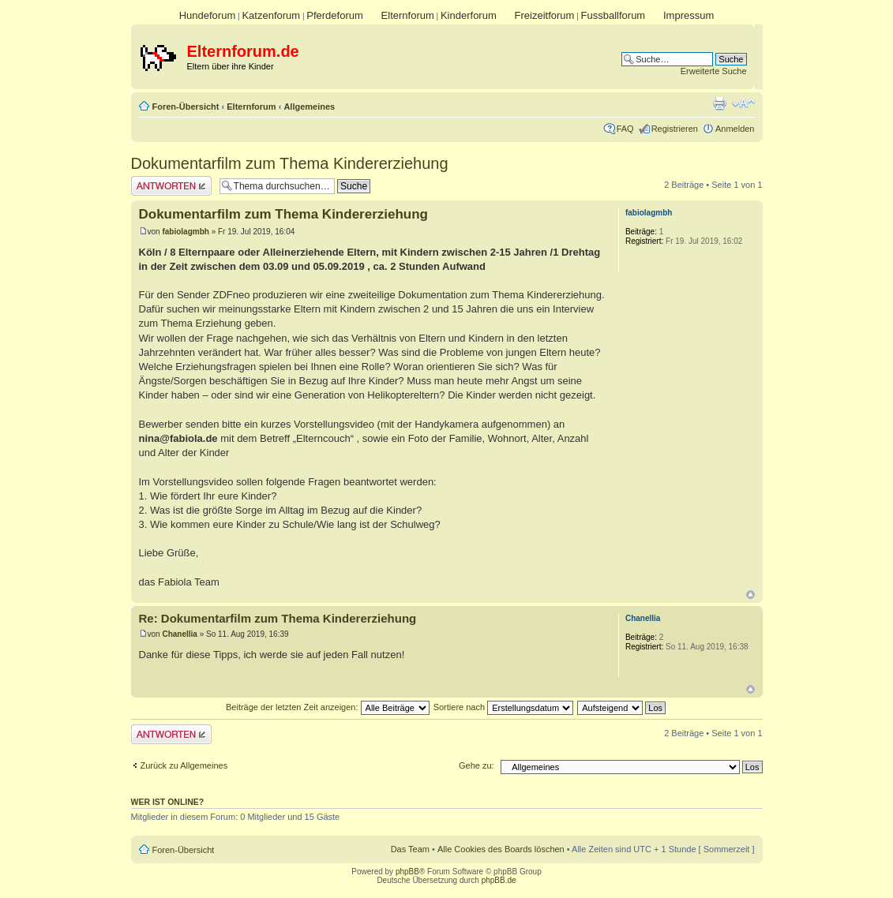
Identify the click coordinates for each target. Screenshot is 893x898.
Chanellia (179, 634)
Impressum (688, 15)
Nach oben (750, 594)
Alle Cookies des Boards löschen (501, 849)
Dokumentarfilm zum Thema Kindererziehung (289, 163)
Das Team (410, 849)
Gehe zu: (476, 765)
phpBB (407, 871)
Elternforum (407, 15)
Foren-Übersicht (185, 106)
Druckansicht (719, 103)
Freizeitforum (545, 15)
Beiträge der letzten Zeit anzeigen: (328, 707)
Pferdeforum (334, 15)
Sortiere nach (503, 707)
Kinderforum (469, 15)
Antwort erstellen (171, 186)
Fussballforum (613, 15)
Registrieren (674, 128)
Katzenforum (271, 15)
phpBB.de (499, 880)
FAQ (625, 128)
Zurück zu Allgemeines (184, 765)
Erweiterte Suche (714, 71)
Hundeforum (207, 15)
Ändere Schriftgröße (743, 103)
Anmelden (735, 128)
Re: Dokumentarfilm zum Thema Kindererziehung (278, 618)
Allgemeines (309, 106)
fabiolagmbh (185, 231)
